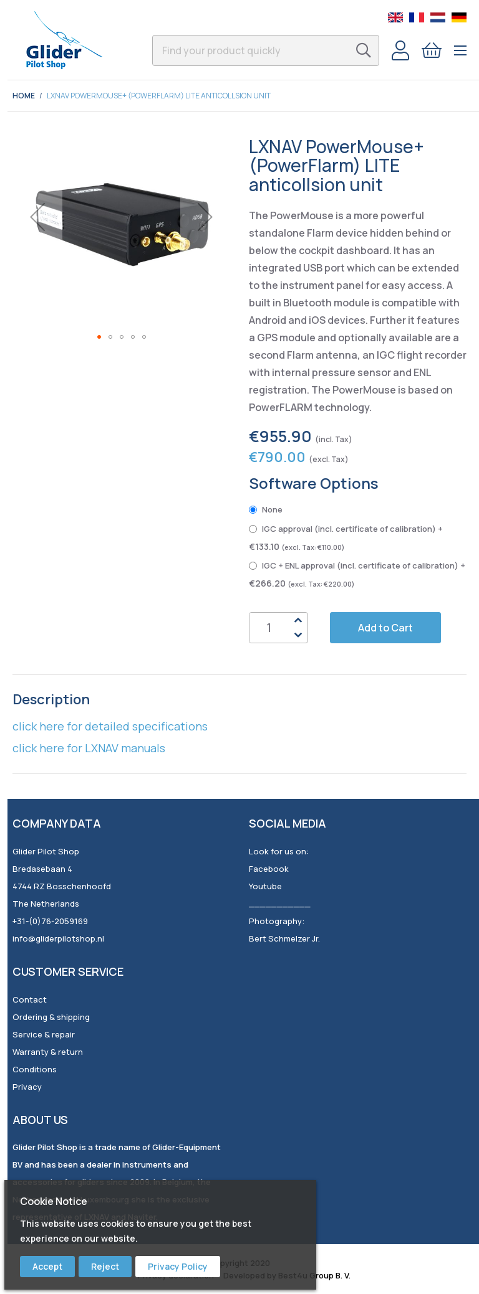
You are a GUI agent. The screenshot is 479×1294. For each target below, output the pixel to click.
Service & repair (43, 1034)
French (416, 17)
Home (23, 95)
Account (400, 50)
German (459, 17)
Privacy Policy (178, 1266)
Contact (29, 999)
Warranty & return (47, 1051)
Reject (105, 1266)
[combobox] (265, 50)
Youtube (265, 886)
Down (298, 635)
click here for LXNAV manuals (88, 747)
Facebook (269, 868)
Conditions (34, 1069)
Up (298, 620)
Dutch (437, 17)
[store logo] (63, 40)
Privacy (27, 1086)
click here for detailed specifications (110, 726)
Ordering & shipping (51, 1016)
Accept (47, 1266)
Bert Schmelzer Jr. (284, 938)
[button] (37, 216)
